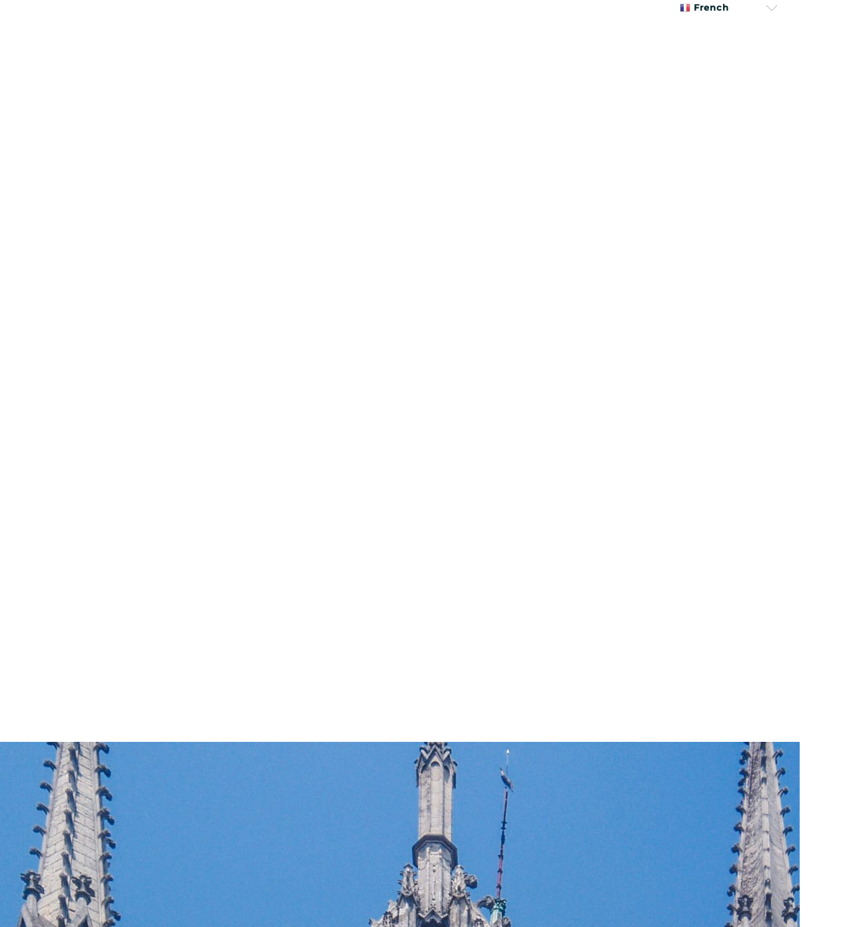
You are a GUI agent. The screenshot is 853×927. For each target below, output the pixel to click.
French (704, 7)
